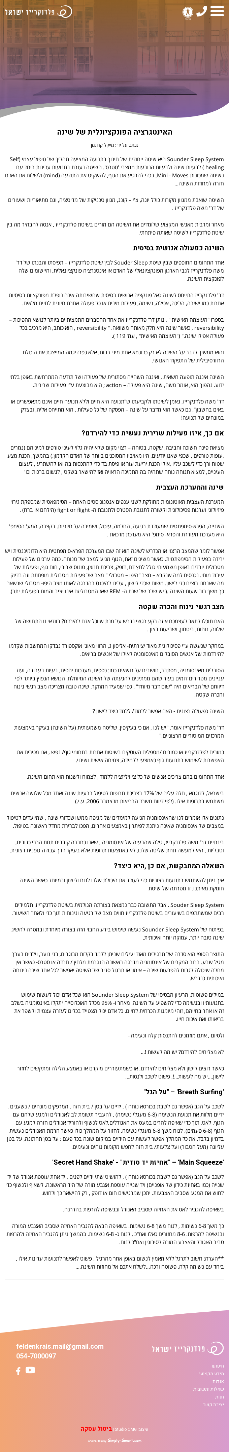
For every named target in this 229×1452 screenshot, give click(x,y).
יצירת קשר (213, 1404)
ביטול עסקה (96, 1428)
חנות (219, 1397)
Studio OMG (126, 1429)
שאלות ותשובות (208, 1389)
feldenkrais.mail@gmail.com (60, 1346)
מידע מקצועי (211, 1373)
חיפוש (218, 1366)
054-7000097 (36, 1356)
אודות (218, 1381)
